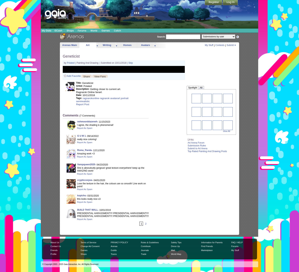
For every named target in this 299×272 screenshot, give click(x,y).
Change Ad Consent (90, 246)
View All (226, 131)
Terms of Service (88, 242)
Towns (114, 254)
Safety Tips (176, 242)
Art (88, 45)
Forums (82, 30)
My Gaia (46, 30)
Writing (107, 45)
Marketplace (207, 250)
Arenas (114, 246)
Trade (143, 254)
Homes (127, 45)
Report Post (82, 104)
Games (105, 30)
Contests (219, 45)
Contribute (146, 246)
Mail (173, 250)
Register (214, 3)
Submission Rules (197, 145)
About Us (55, 242)
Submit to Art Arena (197, 148)
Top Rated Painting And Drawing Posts (207, 151)
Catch (117, 30)
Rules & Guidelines (150, 242)
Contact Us (56, 246)
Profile (53, 254)
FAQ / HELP (237, 242)
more (97, 45)
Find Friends (207, 246)
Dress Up (175, 246)
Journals (145, 250)
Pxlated (71, 63)
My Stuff (209, 45)
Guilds (114, 250)
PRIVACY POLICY (119, 242)
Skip (130, 63)
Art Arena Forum (196, 142)
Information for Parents (212, 242)
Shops (70, 30)
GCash (58, 30)
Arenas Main (69, 45)
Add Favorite (74, 76)
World (93, 30)
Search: (161, 36)
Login (230, 3)
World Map (176, 254)
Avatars (145, 45)
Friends (54, 250)
